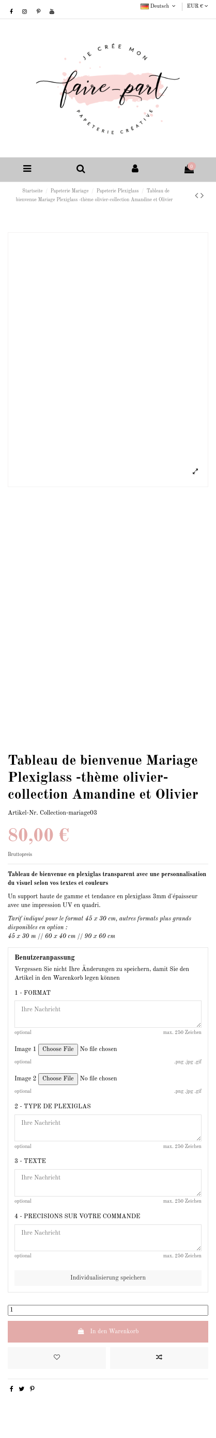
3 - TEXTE (30, 1161)
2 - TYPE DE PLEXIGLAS (52, 1107)
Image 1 (25, 1049)
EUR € (197, 6)
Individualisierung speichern (108, 1278)
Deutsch (159, 6)
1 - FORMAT (32, 993)
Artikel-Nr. (23, 813)
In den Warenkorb (108, 1331)
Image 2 (25, 1079)
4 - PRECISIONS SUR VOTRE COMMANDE (77, 1217)
